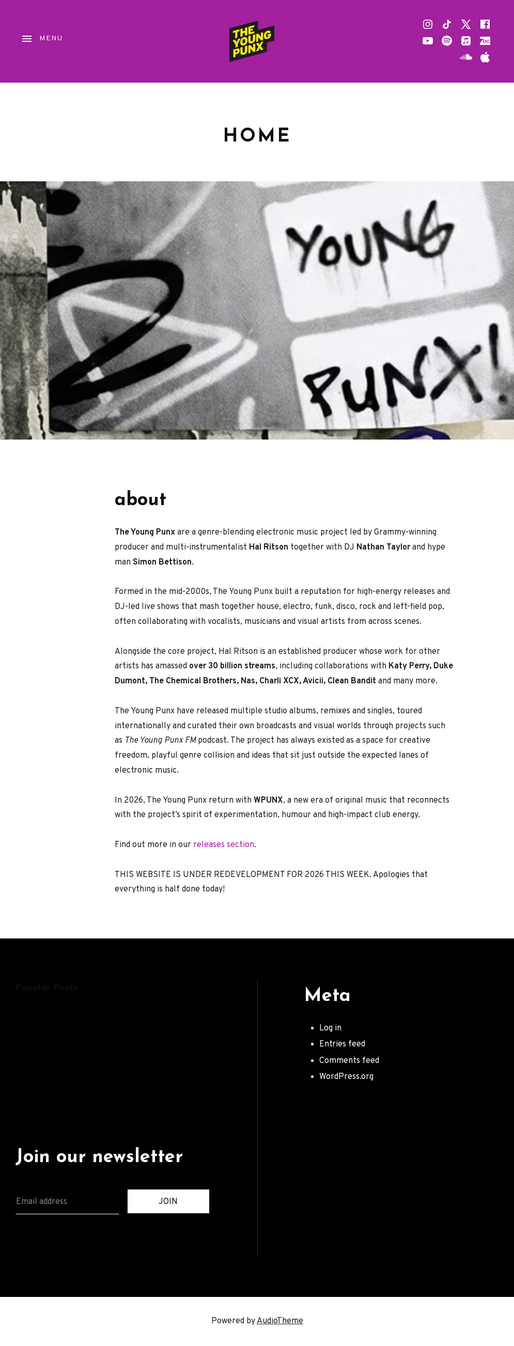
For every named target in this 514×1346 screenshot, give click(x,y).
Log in (330, 1028)
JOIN (168, 1202)
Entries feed (342, 1044)
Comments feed (349, 1061)
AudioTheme (280, 1321)
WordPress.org (346, 1077)
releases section (223, 845)
